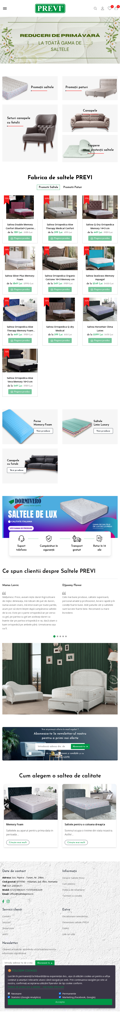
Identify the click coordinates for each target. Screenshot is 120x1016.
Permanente (69, 993)
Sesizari (6, 927)
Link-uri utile (68, 938)
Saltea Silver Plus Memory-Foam (20, 279)
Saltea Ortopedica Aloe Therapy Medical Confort (60, 227)
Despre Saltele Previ (73, 882)
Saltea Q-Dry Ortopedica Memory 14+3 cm (100, 226)
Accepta (60, 1001)
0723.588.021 (17, 894)
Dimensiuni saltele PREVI (75, 927)
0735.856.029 (34, 894)
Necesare (16, 993)
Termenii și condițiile (69, 758)
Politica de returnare (73, 894)
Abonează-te (80, 751)
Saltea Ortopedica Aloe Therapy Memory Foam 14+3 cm (20, 332)
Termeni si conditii (72, 900)
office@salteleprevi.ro (21, 898)
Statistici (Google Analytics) (26, 997)
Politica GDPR (62, 762)
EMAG (65, 932)
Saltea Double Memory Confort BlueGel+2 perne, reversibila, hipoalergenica (20, 227)
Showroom (8, 932)
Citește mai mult (18, 847)
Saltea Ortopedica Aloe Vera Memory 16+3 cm (20, 384)
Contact (6, 921)
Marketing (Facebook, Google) (78, 997)
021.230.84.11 (15, 890)
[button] (54, 641)
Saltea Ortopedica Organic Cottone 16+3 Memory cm (60, 279)
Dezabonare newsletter (75, 921)
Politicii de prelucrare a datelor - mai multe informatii (36, 986)
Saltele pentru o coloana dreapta (85, 829)
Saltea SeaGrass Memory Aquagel (100, 279)
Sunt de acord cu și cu (62, 760)
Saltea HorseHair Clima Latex (100, 331)
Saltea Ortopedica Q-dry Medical (60, 331)
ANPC (5, 938)
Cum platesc (68, 888)
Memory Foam (14, 829)
